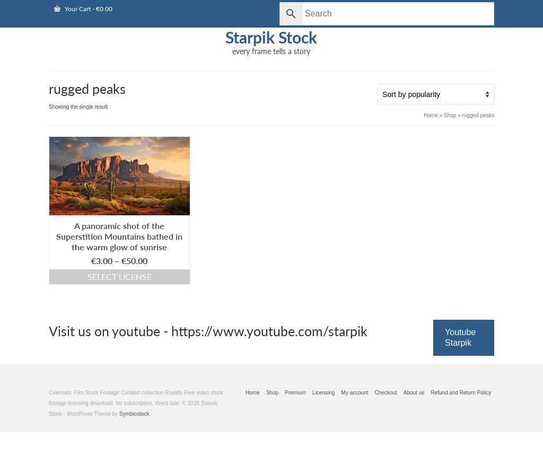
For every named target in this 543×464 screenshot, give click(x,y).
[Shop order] (436, 94)
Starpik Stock (271, 37)
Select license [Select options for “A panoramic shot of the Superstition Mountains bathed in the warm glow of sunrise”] (119, 277)
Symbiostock (134, 414)
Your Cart (83, 9)
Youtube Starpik (460, 337)
